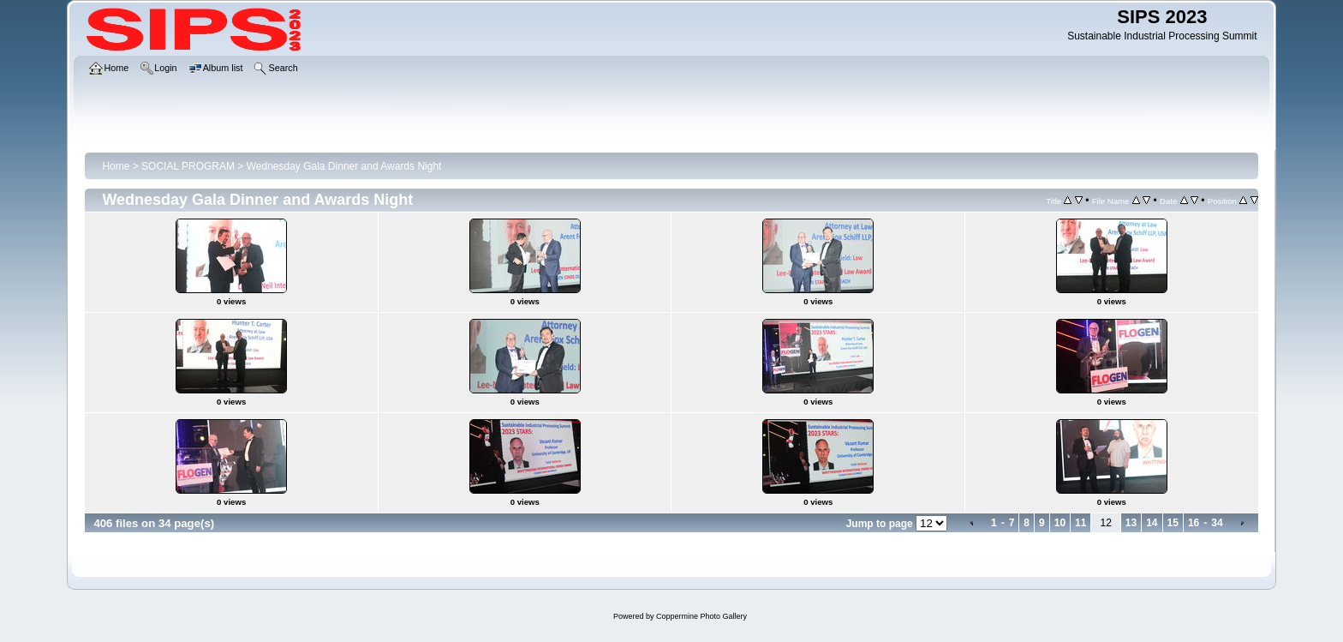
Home (115, 166)
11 (1080, 523)
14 (1151, 523)
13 (1131, 523)
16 (1193, 523)
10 (1059, 523)
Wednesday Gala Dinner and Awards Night (344, 166)
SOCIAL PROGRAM (188, 166)
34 (1216, 523)
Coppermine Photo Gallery (701, 616)
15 (1173, 523)
